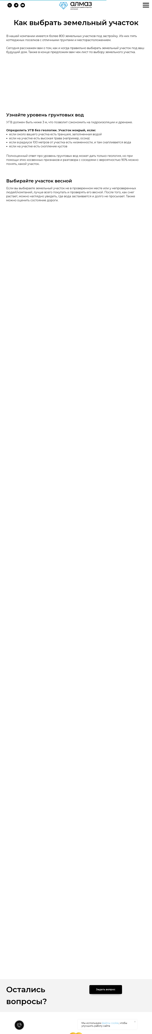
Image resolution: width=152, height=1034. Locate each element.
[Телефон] (9, 6)
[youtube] (22, 6)
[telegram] (16, 6)
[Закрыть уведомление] (134, 1021)
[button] (105, 989)
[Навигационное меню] (146, 5)
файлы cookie (110, 1023)
